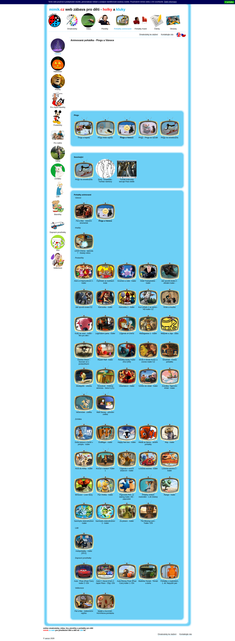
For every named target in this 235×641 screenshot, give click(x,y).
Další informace (170, 2)
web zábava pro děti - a (87, 9)
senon (47, 638)
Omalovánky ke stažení (148, 34)
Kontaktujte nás (167, 34)
